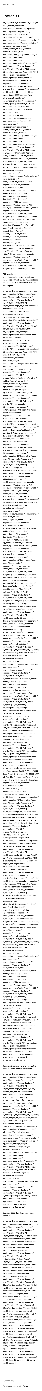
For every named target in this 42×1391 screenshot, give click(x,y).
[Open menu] (38, 4)
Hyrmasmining (8, 4)
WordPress (23, 1386)
